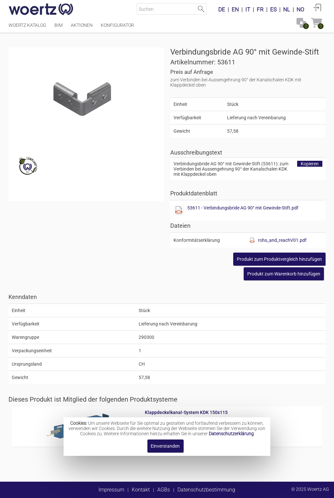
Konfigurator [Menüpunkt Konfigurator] (117, 25)
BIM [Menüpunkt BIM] (58, 25)
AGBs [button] (163, 490)
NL (286, 9)
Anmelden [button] (317, 7)
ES (273, 9)
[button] (279, 259)
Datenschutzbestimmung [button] (206, 490)
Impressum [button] (111, 490)
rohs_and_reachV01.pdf (282, 240)
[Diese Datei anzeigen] (179, 210)
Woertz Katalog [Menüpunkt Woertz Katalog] (27, 25)
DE (221, 9)
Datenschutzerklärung (231, 433)
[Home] (41, 9)
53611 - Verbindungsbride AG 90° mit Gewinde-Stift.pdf (242, 207)
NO (300, 9)
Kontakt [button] (141, 490)
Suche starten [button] (201, 9)
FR (260, 9)
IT (247, 9)
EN (235, 9)
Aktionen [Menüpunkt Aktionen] (82, 25)
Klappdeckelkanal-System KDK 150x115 (186, 412)
